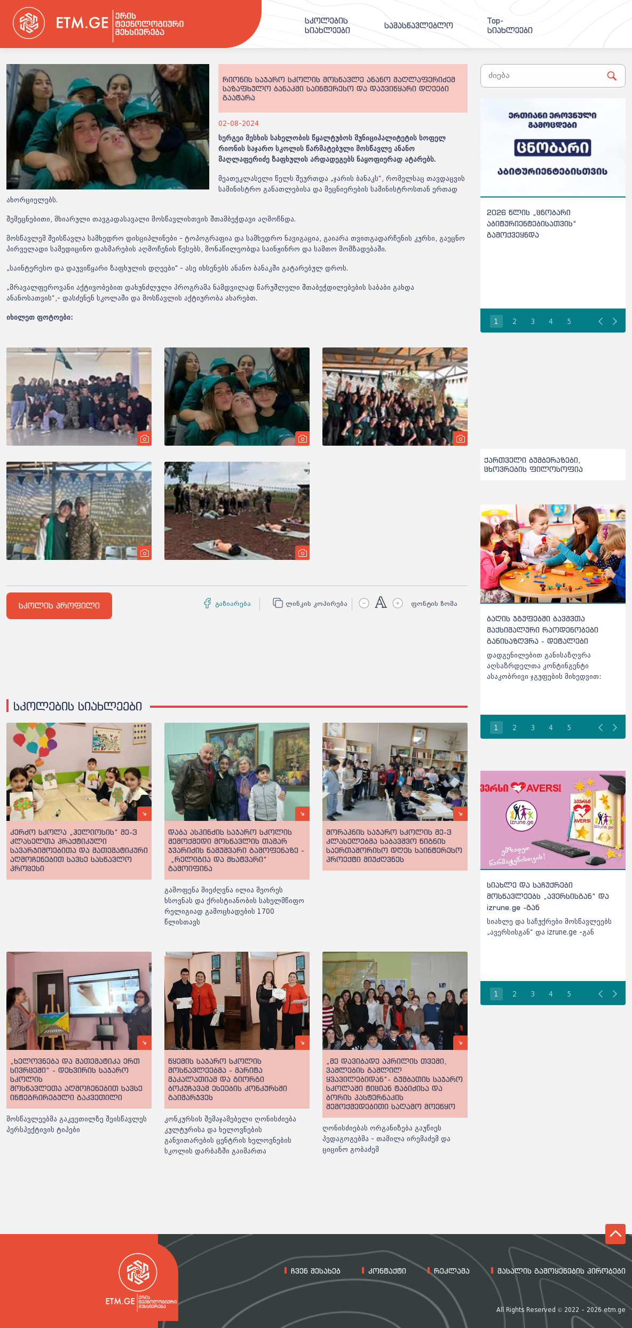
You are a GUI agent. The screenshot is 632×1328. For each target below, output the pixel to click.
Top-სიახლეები (510, 25)
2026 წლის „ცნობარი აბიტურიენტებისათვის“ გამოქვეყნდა (531, 223)
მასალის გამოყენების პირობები (561, 1271)
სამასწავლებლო (418, 25)
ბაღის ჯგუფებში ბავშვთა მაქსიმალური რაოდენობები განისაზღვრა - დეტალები (542, 629)
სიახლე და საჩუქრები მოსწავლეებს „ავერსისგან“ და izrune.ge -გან (548, 896)
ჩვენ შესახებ (316, 1271)
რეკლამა (452, 1271)
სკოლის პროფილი (59, 605)
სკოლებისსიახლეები (327, 25)
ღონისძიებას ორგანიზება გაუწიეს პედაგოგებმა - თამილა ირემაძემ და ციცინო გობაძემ (386, 1138)
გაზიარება (233, 603)
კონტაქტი (387, 1271)
